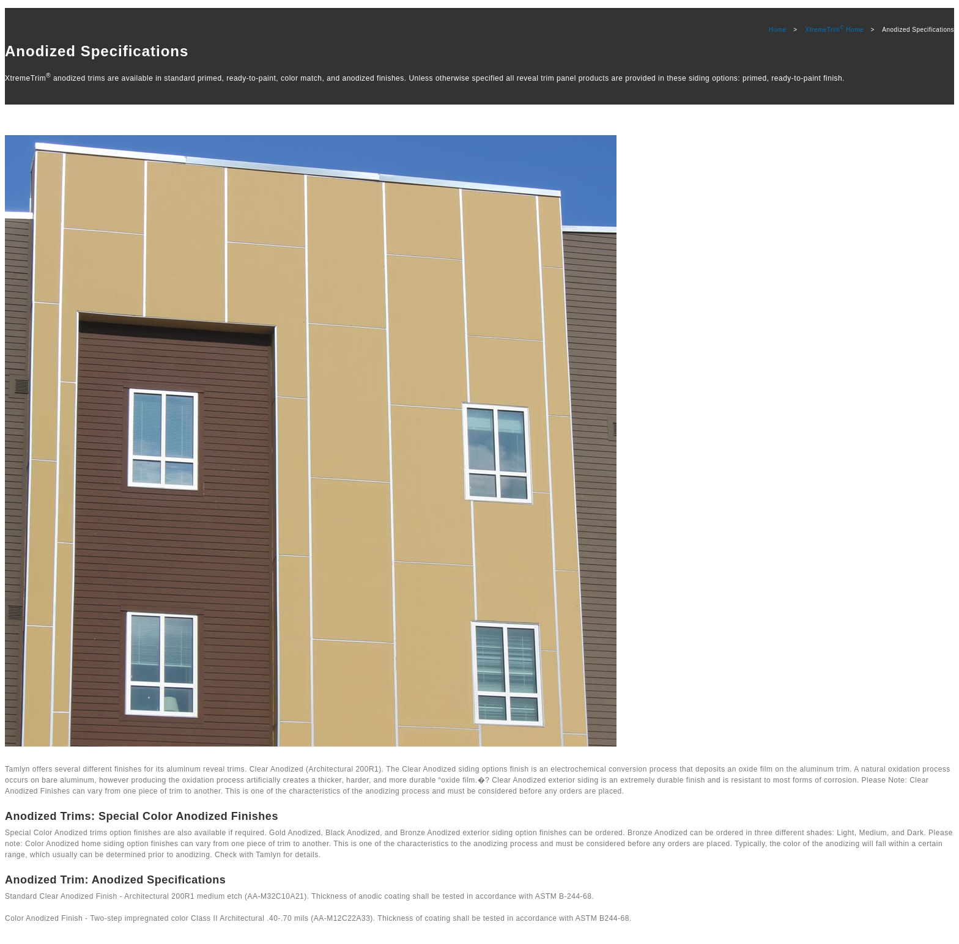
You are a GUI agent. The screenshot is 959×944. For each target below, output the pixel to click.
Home (778, 29)
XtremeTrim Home (834, 29)
